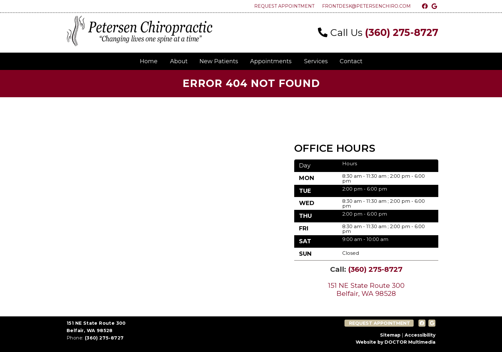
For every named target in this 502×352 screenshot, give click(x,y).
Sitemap (390, 335)
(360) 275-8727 (401, 33)
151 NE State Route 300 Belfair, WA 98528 (366, 289)
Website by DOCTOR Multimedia (395, 342)
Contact (351, 61)
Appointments (271, 61)
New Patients (218, 61)
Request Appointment (284, 6)
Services (316, 61)
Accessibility (420, 335)
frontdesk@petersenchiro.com (366, 6)
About (179, 61)
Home (149, 61)
